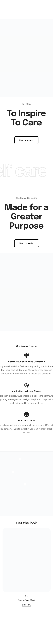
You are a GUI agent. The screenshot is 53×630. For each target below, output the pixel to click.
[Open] (12, 472)
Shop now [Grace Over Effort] (26, 605)
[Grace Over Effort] (27, 561)
